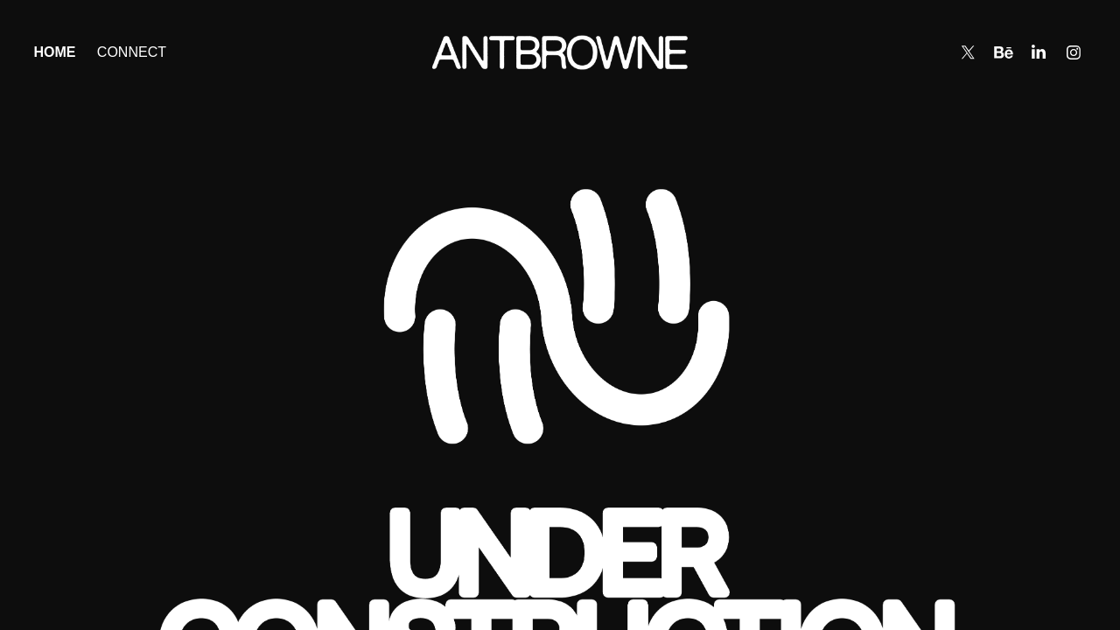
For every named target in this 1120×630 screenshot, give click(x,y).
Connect (131, 52)
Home (54, 52)
